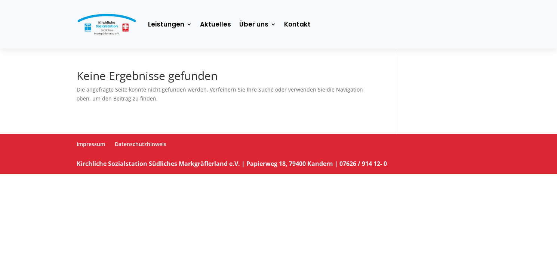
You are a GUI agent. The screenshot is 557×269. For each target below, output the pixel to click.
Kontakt (297, 24)
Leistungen (166, 24)
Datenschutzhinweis (140, 144)
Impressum (91, 144)
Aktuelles (215, 24)
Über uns (253, 24)
